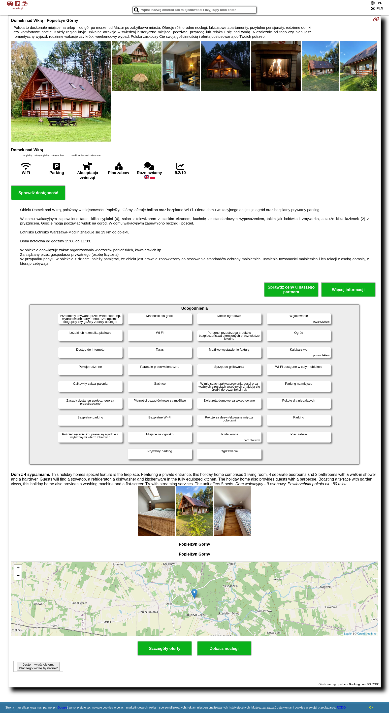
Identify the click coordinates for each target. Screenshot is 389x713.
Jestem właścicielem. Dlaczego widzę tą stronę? (38, 666)
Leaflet (348, 633)
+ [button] (18, 568)
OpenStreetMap (367, 633)
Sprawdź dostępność (38, 193)
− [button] (18, 576)
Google (62, 707)
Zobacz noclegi (224, 648)
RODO (341, 707)
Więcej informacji (348, 290)
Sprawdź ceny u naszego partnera (291, 289)
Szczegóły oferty (164, 648)
